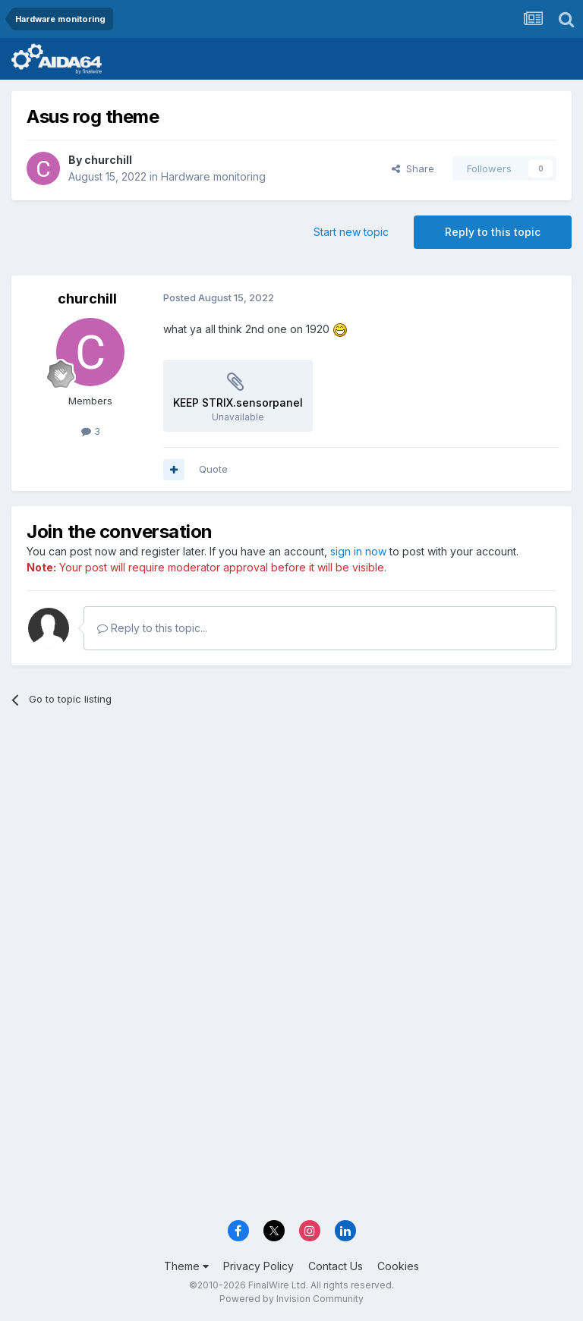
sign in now (358, 551)
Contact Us (335, 1266)
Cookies (398, 1266)
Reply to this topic (492, 231)
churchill (108, 159)
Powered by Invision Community (291, 1298)
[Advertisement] (291, 836)
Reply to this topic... (152, 627)
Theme (186, 1266)
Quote (213, 469)
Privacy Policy (258, 1266)
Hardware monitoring (213, 176)
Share (413, 168)
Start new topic (351, 231)
